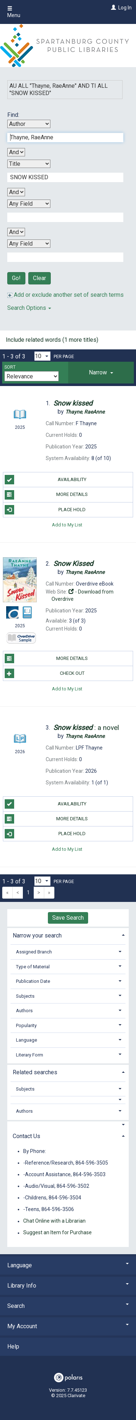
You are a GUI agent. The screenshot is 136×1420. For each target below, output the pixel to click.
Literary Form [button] (29, 1055)
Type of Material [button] (33, 966)
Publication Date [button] (33, 981)
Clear (39, 278)
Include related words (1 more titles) (52, 339)
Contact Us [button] (26, 1136)
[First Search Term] (61, 137)
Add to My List (67, 525)
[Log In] (112, 8)
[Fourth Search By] (28, 243)
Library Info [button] (68, 1285)
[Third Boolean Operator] (16, 232)
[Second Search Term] (61, 177)
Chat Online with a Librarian (54, 1221)
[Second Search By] (28, 164)
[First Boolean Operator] (16, 152)
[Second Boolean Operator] (16, 192)
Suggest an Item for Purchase (57, 1233)
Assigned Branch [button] (34, 952)
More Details (46, 495)
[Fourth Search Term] (61, 257)
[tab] (101, 372)
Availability (46, 479)
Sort (10, 367)
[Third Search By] (28, 204)
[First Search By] (28, 124)
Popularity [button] (26, 1025)
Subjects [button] (25, 996)
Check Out (45, 673)
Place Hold (45, 509)
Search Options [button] (29, 307)
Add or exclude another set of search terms (65, 294)
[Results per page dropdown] (42, 356)
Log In (125, 8)
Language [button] (26, 1040)
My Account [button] (68, 1326)
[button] (101, 372)
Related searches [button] (35, 1072)
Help (13, 1346)
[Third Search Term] (61, 217)
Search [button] (68, 1305)
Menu (13, 12)
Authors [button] (24, 1010)
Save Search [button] (68, 917)
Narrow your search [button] (37, 935)
